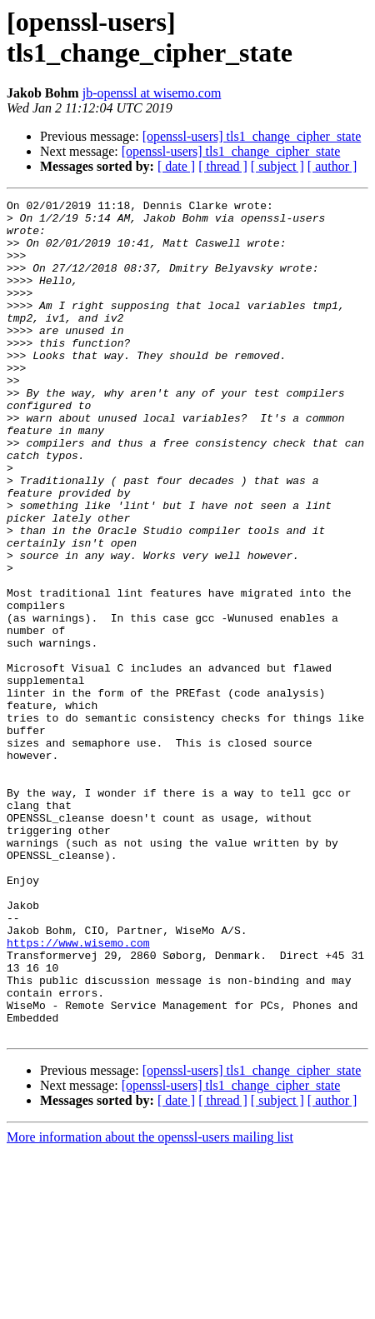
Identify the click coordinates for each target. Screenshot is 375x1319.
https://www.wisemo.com (78, 1092)
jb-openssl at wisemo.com (152, 93)
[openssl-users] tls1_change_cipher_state (252, 136)
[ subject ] (277, 166)
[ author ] (333, 166)
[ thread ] (223, 166)
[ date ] (176, 166)
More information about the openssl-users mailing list (150, 1304)
